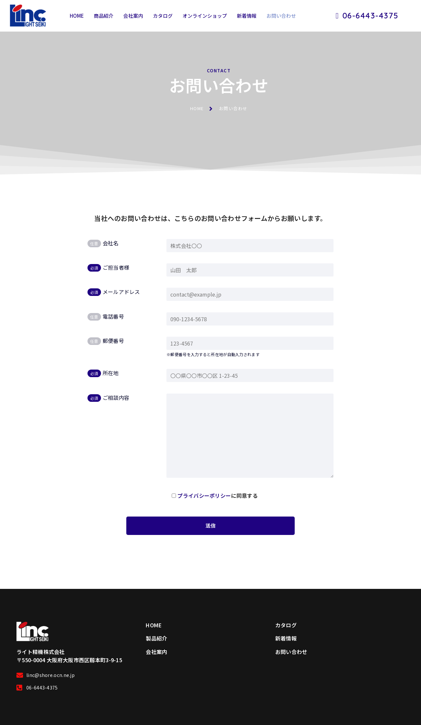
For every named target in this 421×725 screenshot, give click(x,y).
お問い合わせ (281, 15)
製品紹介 (156, 638)
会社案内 (133, 15)
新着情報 (247, 15)
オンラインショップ (205, 15)
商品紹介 (103, 15)
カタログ (163, 15)
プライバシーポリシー (204, 495)
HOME (77, 15)
